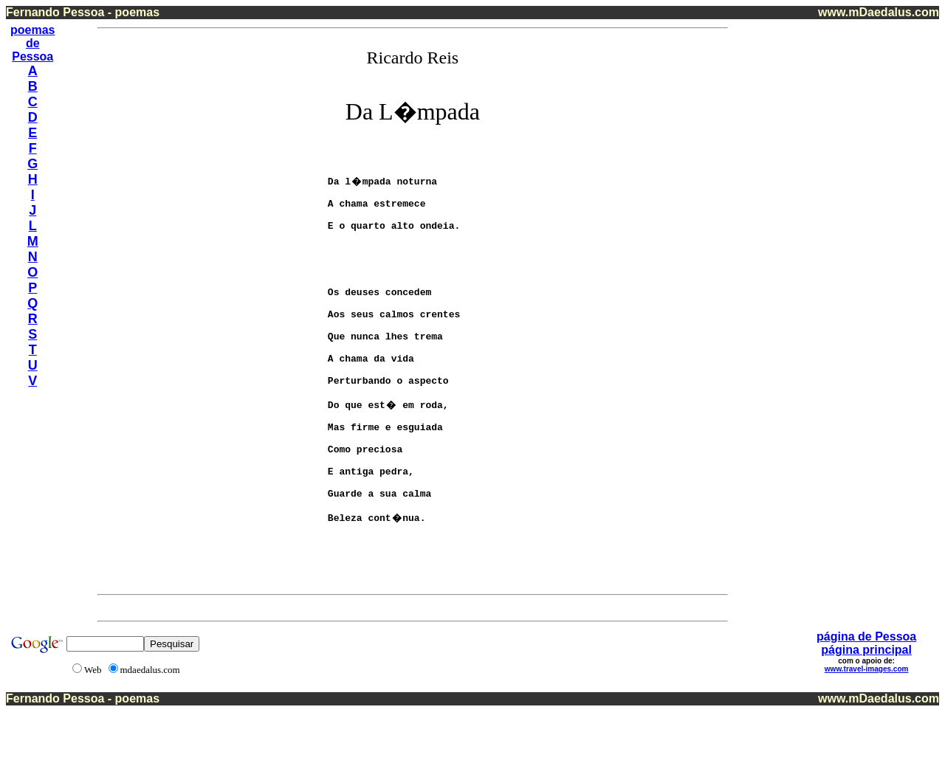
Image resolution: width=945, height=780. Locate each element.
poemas (32, 30)
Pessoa (32, 56)
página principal (866, 718)
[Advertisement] (878, 242)
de (33, 43)
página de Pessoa (866, 705)
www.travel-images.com (867, 738)
